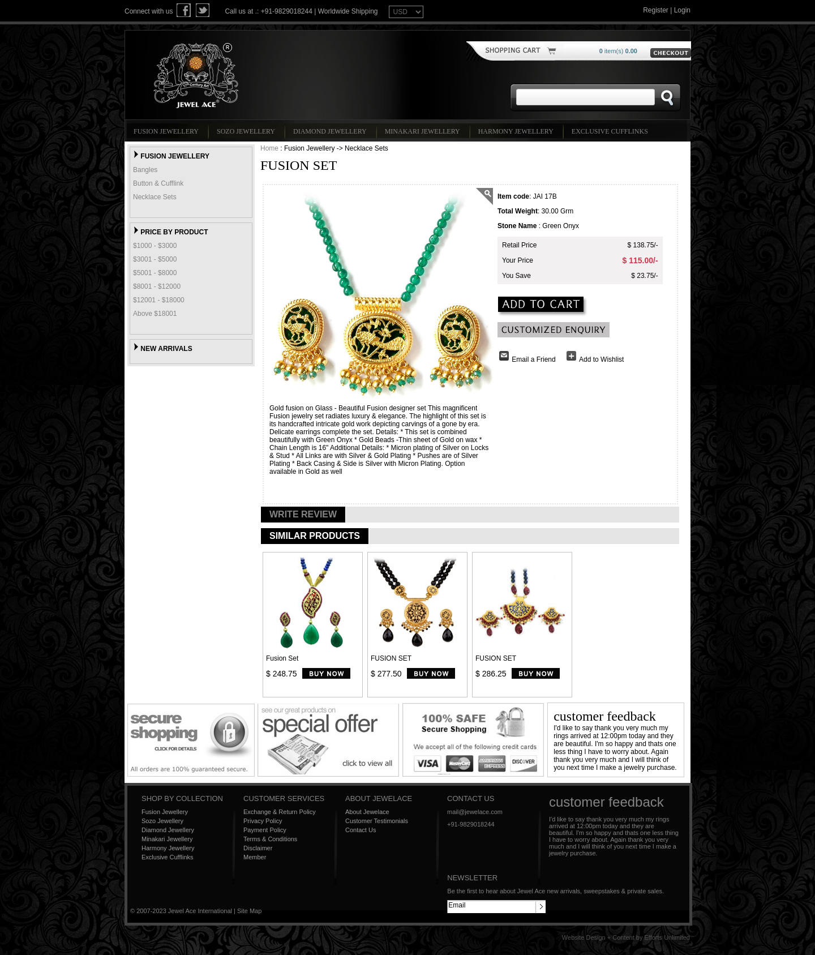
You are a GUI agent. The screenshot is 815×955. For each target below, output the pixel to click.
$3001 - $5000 (155, 259)
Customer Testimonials (376, 820)
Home (269, 148)
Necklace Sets (155, 197)
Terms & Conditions (270, 839)
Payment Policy (264, 829)
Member (254, 857)
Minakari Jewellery (424, 131)
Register (655, 10)
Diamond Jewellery (331, 131)
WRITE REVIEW (303, 514)
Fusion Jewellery (168, 131)
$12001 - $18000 (159, 300)
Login (682, 10)
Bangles (145, 170)
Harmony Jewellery (517, 131)
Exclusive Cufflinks (611, 131)
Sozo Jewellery (247, 131)
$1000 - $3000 (155, 246)
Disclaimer (257, 848)
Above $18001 (155, 314)
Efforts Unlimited (667, 937)
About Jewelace (367, 811)
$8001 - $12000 (157, 286)
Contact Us (360, 829)
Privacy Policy (262, 820)
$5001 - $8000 (155, 273)
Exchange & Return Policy (279, 811)
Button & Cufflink (158, 183)
